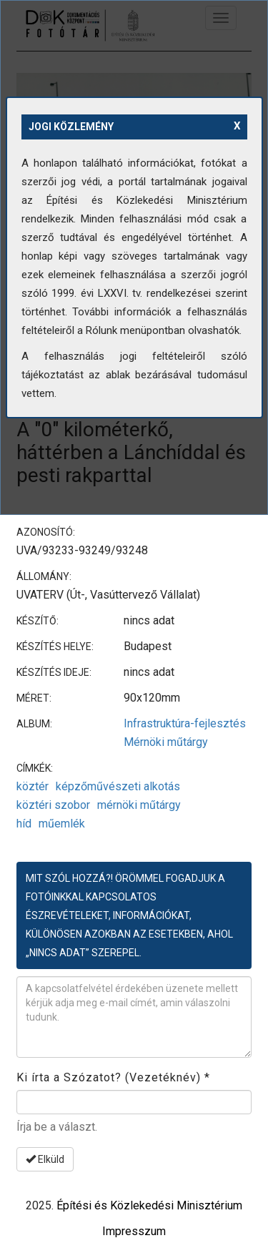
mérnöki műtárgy (139, 805)
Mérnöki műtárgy (166, 742)
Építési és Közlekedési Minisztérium (149, 1205)
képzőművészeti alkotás (118, 786)
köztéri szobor (53, 805)
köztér (32, 786)
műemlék (62, 823)
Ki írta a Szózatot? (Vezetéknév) (113, 1077)
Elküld (45, 1159)
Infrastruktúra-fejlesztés (185, 723)
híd (23, 823)
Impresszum (134, 1231)
